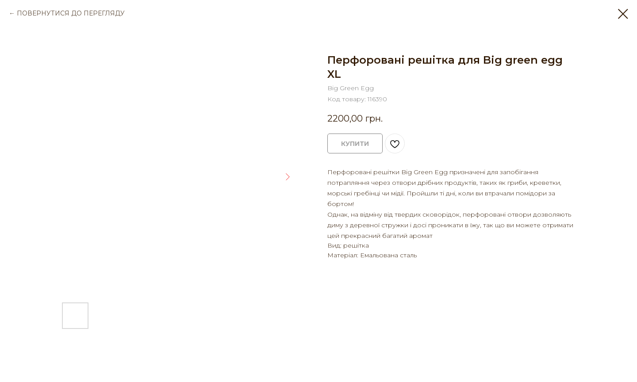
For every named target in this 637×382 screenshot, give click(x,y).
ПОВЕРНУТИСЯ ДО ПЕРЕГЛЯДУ (71, 13)
